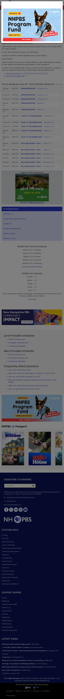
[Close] (60, 4)
